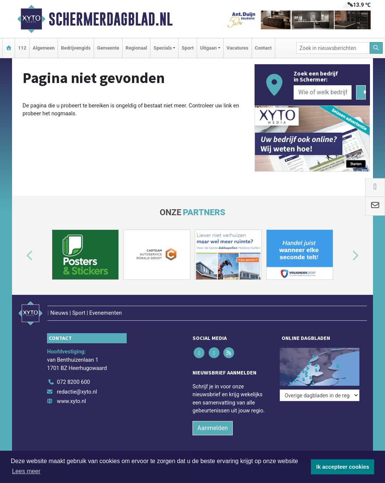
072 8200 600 (73, 382)
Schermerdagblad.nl (111, 19)
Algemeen (44, 48)
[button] (21, 256)
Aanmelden (212, 428)
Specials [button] (162, 48)
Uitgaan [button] (208, 48)
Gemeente (108, 48)
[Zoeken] (376, 48)
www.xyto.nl (71, 401)
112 (22, 48)
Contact (263, 48)
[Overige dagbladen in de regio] (319, 395)
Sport (188, 48)
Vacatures (238, 48)
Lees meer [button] (26, 471)
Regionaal (136, 48)
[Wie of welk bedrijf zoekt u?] (323, 92)
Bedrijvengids (76, 48)
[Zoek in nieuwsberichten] (333, 48)
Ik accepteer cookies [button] (342, 467)
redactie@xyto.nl (77, 392)
